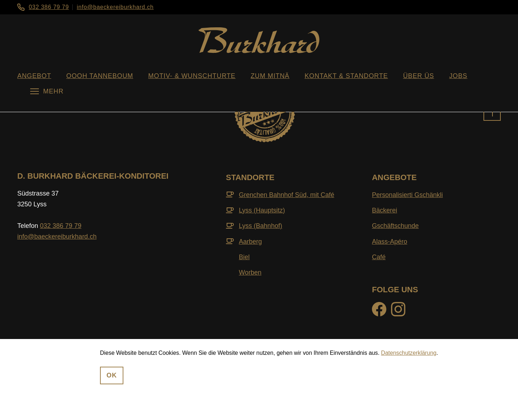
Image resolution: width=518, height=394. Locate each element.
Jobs (458, 75)
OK (111, 375)
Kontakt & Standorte (346, 75)
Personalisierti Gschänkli (407, 194)
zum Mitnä (270, 75)
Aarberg (250, 241)
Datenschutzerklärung (408, 353)
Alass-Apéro (389, 241)
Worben (250, 272)
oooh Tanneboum (99, 75)
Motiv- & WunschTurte (192, 75)
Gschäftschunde (395, 225)
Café (379, 257)
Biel (244, 257)
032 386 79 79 (49, 7)
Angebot (34, 75)
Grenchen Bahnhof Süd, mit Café (286, 194)
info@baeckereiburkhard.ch (115, 7)
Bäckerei (384, 210)
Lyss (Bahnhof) (260, 225)
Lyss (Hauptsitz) (262, 210)
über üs (418, 75)
